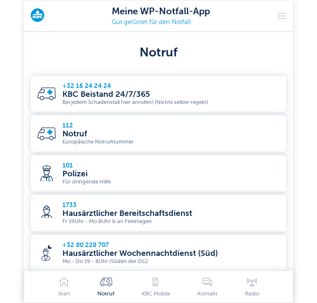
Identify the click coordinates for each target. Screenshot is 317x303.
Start (64, 287)
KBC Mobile (156, 287)
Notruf (105, 287)
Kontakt (207, 287)
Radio (252, 287)
